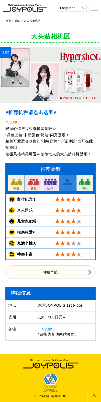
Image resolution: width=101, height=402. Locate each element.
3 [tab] (53, 100)
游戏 (17, 20)
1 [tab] (43, 100)
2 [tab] (48, 100)
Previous (4, 75)
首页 (8, 20)
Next (97, 75)
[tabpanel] (50, 75)
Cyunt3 (48, 329)
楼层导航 (50, 272)
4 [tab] (58, 100)
